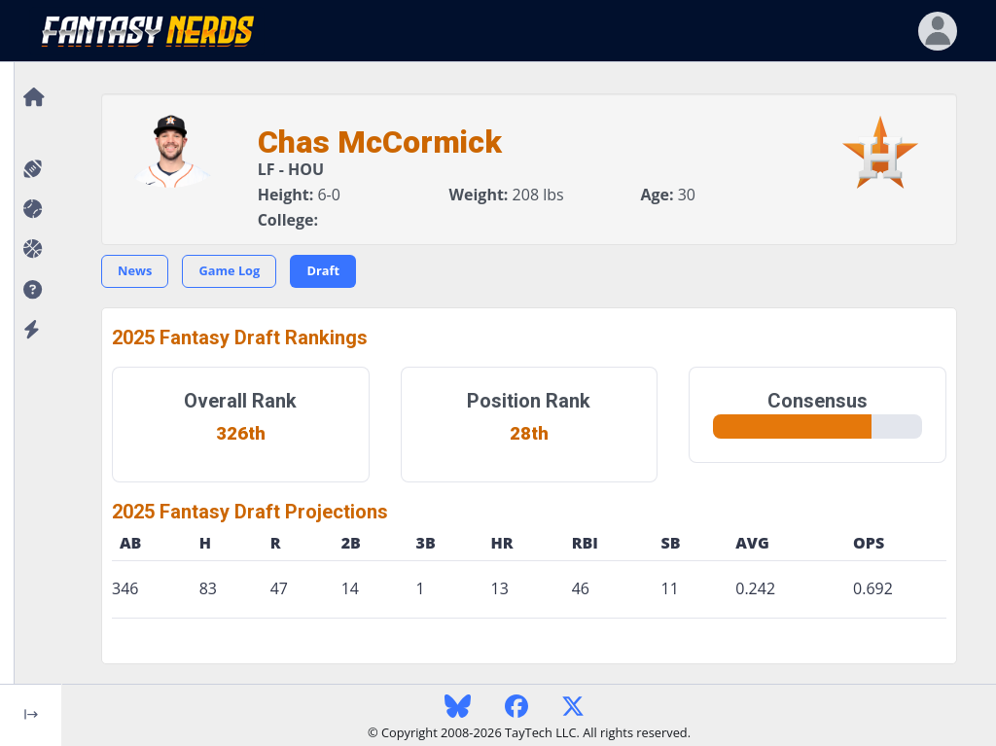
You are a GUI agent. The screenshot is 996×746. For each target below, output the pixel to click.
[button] (31, 290)
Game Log (229, 270)
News (135, 270)
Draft (322, 270)
